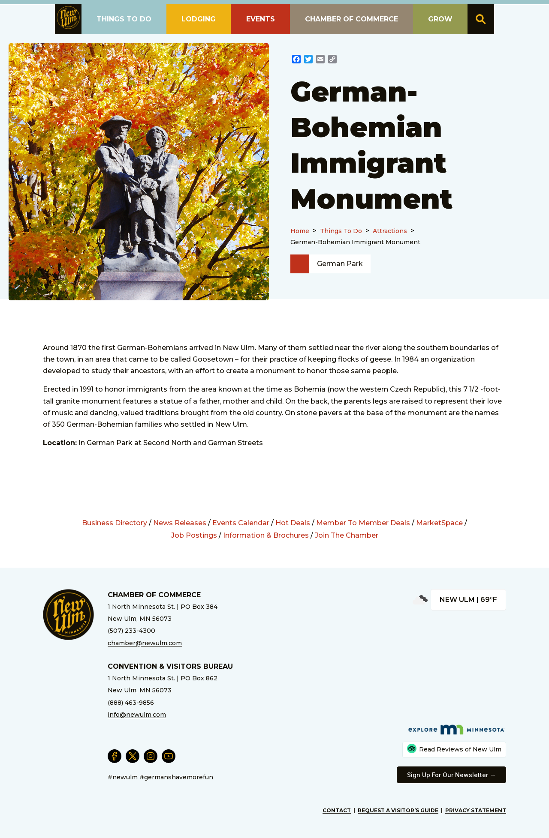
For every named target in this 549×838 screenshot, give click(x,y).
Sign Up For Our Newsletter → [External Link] (451, 774)
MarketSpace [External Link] (439, 523)
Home (299, 231)
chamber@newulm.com (145, 643)
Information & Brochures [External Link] (266, 535)
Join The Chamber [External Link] (346, 535)
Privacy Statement (475, 810)
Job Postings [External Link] (194, 535)
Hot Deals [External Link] (292, 523)
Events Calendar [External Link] (240, 523)
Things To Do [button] (124, 19)
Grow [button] (440, 19)
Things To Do (341, 231)
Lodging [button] (198, 19)
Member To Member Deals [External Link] (363, 523)
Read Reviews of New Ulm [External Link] (454, 748)
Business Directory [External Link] (114, 523)
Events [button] (260, 19)
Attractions (390, 231)
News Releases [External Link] (179, 523)
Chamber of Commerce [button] (351, 19)
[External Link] (296, 60)
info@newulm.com (137, 714)
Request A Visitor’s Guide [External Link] (398, 810)
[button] (68, 17)
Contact (337, 810)
